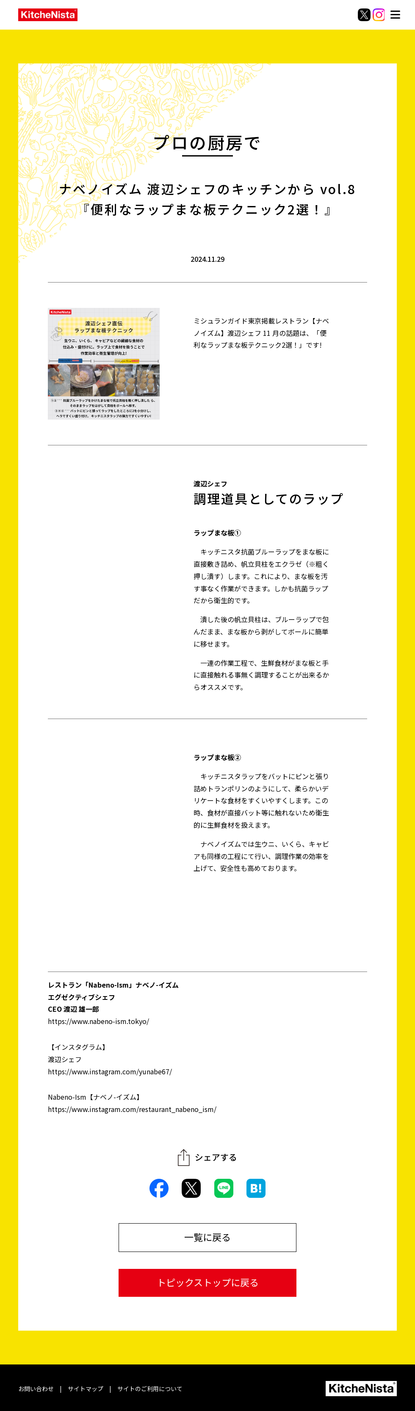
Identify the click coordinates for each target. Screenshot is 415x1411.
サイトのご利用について (150, 1388)
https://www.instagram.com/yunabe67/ (110, 1071)
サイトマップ (85, 1388)
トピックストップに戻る (208, 1282)
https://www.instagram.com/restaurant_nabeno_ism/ (132, 1109)
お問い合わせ (36, 1388)
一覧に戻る (207, 1237)
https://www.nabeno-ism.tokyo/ (98, 1021)
